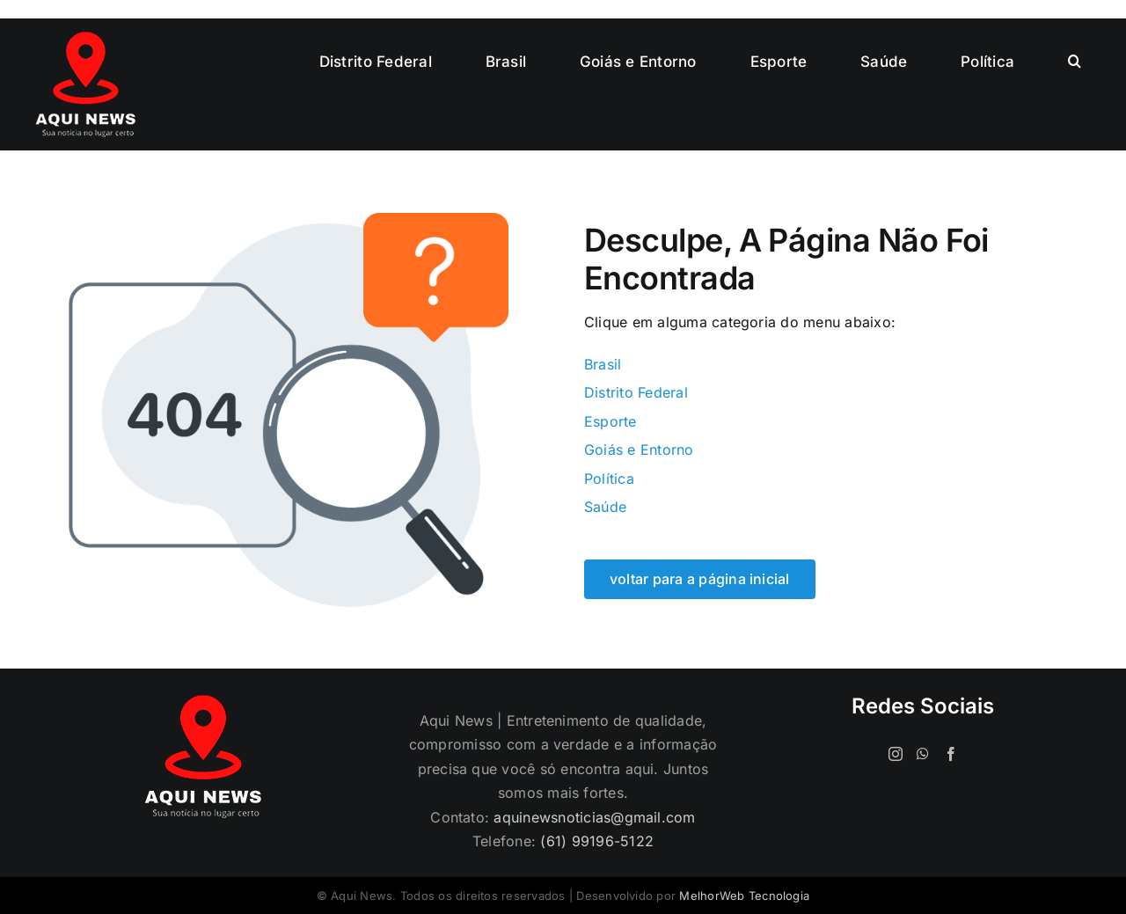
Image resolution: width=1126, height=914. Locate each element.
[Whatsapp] (923, 754)
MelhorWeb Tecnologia (744, 895)
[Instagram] (895, 754)
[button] (1074, 61)
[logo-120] (85, 39)
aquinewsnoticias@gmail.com (594, 817)
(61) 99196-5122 (597, 841)
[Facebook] (951, 754)
